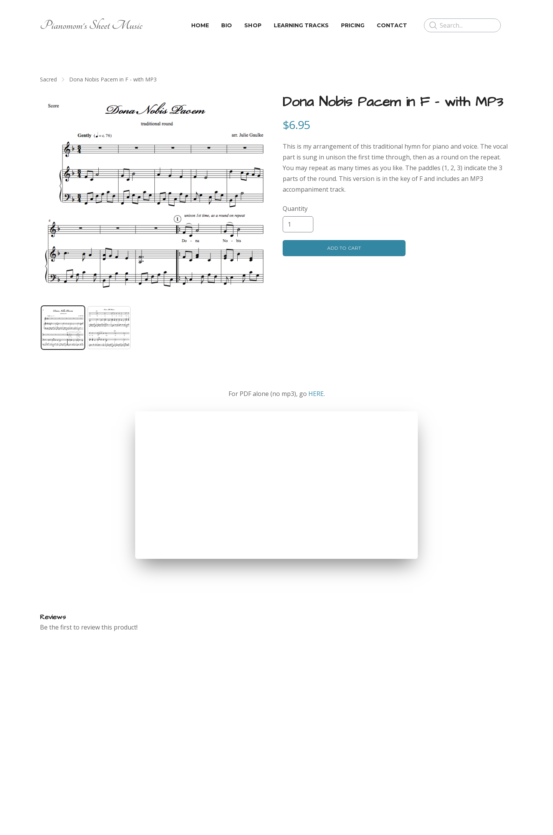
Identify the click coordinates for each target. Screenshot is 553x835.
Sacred (48, 79)
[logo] (91, 25)
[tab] (62, 327)
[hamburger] (151, 25)
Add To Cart (344, 248)
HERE (316, 393)
